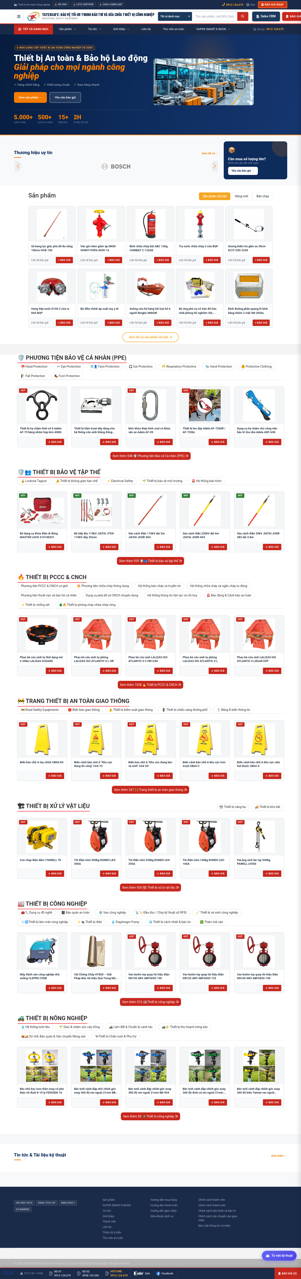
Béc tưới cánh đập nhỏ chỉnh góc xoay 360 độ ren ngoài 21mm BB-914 (95, 1092)
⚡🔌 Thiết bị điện (89, 922)
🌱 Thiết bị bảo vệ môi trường (162, 481)
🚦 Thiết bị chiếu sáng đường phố (185, 710)
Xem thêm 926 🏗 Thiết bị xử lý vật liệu (150, 887)
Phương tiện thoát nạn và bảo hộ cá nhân (49, 595)
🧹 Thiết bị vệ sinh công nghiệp (217, 912)
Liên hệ (107, 1227)
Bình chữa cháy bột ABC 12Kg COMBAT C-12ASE (149, 248)
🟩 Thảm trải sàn (211, 922)
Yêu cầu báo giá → (243, 170)
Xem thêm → (279, 1155)
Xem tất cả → (210, 153)
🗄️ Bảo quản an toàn (75, 912)
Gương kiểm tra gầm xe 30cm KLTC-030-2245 (247, 248)
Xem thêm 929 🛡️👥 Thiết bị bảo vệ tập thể (150, 561)
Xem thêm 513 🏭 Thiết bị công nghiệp (150, 1002)
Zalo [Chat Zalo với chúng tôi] (250, 4)
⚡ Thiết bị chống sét (35, 605)
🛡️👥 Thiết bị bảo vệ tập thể (59, 472)
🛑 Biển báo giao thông (83, 710)
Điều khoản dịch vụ (162, 1216)
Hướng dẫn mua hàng (164, 1199)
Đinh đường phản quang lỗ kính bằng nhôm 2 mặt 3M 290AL (248, 310)
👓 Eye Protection (69, 366)
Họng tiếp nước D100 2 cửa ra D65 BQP (50, 310)
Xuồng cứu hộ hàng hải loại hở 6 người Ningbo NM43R (150, 310)
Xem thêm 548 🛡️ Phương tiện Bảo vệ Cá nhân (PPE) (150, 456)
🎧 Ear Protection (141, 366)
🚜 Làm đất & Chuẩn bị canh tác (131, 1027)
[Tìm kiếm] (242, 16)
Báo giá (55, 441)
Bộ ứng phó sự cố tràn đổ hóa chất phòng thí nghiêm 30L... (198, 310)
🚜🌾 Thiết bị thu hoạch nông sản (185, 1027)
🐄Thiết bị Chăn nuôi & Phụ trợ (115, 1036)
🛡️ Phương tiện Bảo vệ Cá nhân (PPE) (72, 357)
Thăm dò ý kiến (112, 1232)
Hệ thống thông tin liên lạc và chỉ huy (172, 595)
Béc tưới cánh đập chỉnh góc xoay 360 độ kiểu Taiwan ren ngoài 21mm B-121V (258, 1092)
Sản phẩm (42, 195)
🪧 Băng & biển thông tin (233, 710)
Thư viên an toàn (113, 1238)
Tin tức (107, 1210)
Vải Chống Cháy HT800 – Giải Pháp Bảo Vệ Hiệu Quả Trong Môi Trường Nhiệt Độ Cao (95, 978)
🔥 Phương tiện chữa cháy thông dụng (103, 586)
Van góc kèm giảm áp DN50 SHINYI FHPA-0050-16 (98, 248)
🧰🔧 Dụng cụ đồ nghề (36, 912)
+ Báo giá (64, 259)
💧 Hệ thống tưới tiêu (35, 1027)
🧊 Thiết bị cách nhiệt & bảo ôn (170, 922)
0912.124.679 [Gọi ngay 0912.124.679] (232, 4)
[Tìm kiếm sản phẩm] (214, 16)
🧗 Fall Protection (33, 376)
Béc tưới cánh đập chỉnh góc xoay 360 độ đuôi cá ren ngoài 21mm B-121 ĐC (205, 1092)
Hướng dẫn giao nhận (164, 1210)
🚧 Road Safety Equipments (40, 710)
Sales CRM (266, 16)
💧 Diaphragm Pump (125, 922)
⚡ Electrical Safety (120, 481)
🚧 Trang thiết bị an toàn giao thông (74, 701)
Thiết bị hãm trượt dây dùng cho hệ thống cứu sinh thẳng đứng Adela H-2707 (94, 432)
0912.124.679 (275, 29)
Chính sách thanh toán (211, 1205)
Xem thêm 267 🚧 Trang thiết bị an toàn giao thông (150, 790)
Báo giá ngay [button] (272, 4)
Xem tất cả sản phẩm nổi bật (150, 337)
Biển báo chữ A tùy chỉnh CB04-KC (42, 762)
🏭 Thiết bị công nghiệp (52, 903)
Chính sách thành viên (211, 1199)
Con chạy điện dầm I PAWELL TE (40, 860)
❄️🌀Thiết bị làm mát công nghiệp (44, 922)
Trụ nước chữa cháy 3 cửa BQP (198, 246)
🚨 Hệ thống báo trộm (207, 481)
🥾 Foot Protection (67, 376)
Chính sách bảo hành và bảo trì (217, 1210)
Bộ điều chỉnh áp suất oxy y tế (99, 308)
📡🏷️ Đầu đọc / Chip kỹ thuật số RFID (161, 912)
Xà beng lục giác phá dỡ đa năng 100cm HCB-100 (52, 248)
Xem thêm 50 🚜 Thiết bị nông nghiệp (150, 1116)
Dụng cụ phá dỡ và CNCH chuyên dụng (112, 595)
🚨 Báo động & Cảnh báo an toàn (228, 595)
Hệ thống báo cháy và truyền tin (159, 586)
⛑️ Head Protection (34, 366)
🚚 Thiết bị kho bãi (267, 807)
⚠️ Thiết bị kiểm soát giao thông (131, 710)
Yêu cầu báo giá (65, 97)
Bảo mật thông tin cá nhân (214, 1225)
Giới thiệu (108, 1216)
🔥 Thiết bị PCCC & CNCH (52, 577)
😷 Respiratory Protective (179, 366)
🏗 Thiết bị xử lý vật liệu (54, 806)
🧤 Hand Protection (218, 366)
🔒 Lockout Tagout (34, 481)
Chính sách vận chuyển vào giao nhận (217, 1218)
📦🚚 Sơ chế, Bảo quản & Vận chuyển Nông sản (53, 1036)
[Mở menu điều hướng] (19, 16)
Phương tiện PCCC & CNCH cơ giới (44, 586)
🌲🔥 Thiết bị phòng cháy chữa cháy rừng (87, 605)
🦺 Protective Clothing (256, 366)
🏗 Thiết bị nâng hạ (232, 807)
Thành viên (109, 1221)
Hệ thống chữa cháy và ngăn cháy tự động (218, 586)
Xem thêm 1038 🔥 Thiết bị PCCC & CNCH (150, 685)
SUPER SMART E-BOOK (117, 1205)
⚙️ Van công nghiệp (112, 912)
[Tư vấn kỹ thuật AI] (279, 1256)
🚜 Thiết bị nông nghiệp (53, 1018)
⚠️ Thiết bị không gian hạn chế (77, 481)
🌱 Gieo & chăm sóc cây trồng (79, 1027)
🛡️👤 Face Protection (105, 366)
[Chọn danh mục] (175, 16)
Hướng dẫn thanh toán (164, 1205)
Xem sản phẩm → (30, 97)
